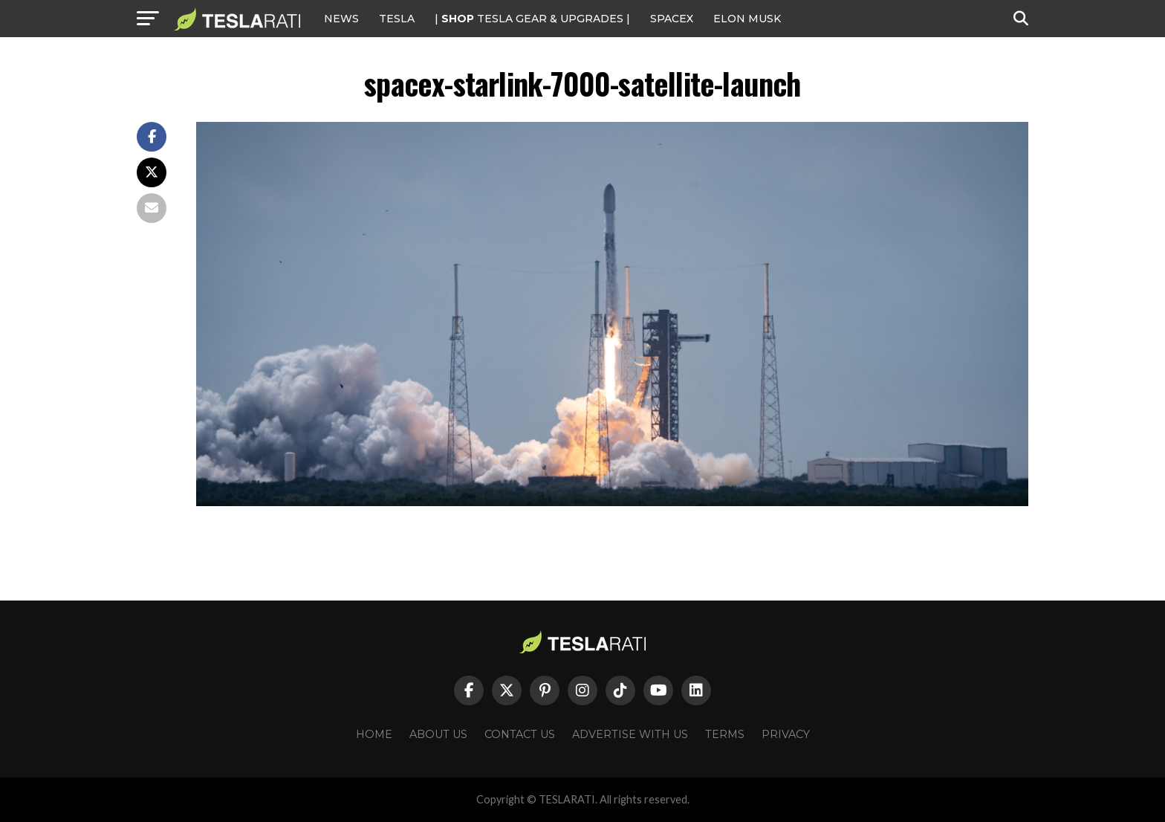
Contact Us (519, 734)
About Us (438, 734)
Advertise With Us (630, 734)
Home (374, 734)
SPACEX (671, 18)
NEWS (341, 18)
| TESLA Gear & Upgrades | (532, 18)
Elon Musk (747, 18)
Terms (724, 734)
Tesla (397, 18)
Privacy (786, 734)
